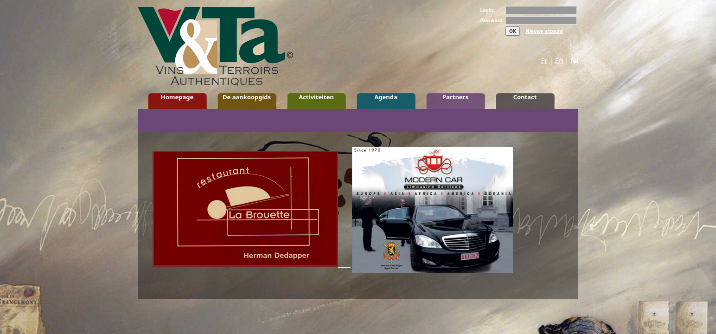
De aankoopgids (247, 97)
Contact (525, 97)
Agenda (385, 97)
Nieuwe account (544, 31)
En (559, 60)
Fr (544, 60)
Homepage (177, 97)
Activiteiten (316, 97)
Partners (455, 97)
